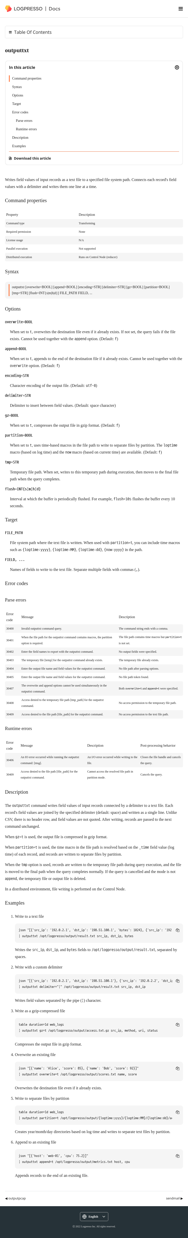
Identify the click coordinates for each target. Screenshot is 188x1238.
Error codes (20, 112)
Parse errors (24, 121)
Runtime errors (26, 129)
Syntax (17, 87)
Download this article (32, 158)
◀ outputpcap (15, 1198)
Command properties (26, 78)
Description (20, 137)
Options (17, 95)
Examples (19, 146)
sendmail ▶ (174, 1198)
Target (16, 104)
